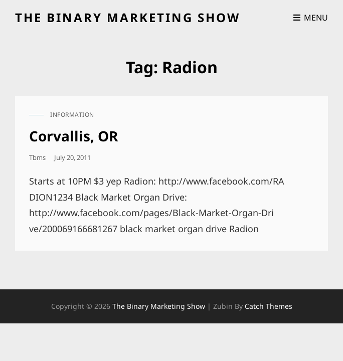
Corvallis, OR (73, 135)
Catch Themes (268, 306)
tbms (37, 157)
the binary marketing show (127, 17)
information (72, 114)
